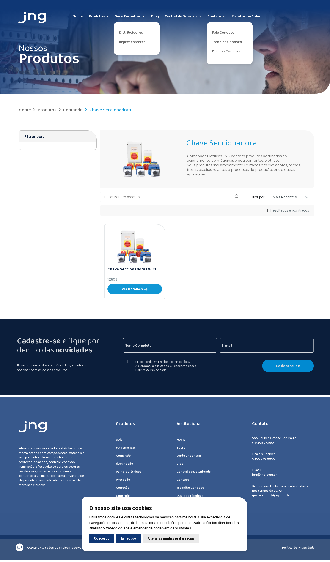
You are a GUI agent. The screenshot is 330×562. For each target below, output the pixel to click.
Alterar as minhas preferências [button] (171, 538)
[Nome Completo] (172, 345)
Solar (120, 441)
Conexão (122, 489)
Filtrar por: (257, 197)
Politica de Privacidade (153, 370)
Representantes (132, 41)
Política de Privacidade (298, 545)
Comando (70, 109)
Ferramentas (126, 449)
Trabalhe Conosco (227, 41)
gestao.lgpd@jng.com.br (271, 497)
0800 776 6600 (263, 460)
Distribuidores (131, 32)
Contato (216, 16)
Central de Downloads (183, 16)
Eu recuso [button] (128, 538)
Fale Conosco (223, 32)
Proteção (123, 481)
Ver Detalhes (135, 289)
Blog (155, 16)
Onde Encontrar (129, 16)
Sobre (78, 16)
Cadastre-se (290, 366)
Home (25, 109)
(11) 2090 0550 (263, 444)
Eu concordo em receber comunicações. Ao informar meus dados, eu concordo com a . (168, 366)
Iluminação (124, 465)
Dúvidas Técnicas (226, 51)
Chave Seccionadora (107, 109)
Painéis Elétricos (128, 473)
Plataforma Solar (246, 16)
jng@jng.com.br (264, 476)
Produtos (97, 16)
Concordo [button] (102, 538)
